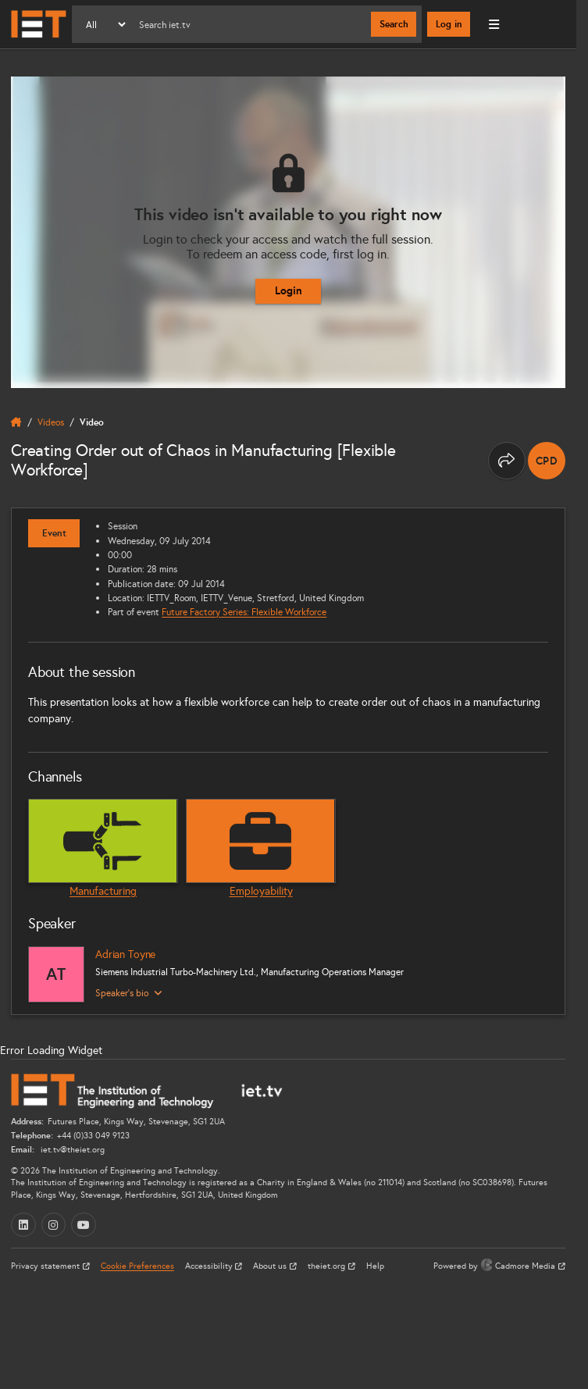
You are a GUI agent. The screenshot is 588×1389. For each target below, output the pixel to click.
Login (288, 290)
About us (271, 1266)
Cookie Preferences (137, 1266)
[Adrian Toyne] (56, 974)
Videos (50, 422)
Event (54, 533)
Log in (449, 24)
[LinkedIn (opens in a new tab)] (23, 1225)
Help (375, 1266)
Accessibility (210, 1266)
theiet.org (327, 1266)
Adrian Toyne (125, 954)
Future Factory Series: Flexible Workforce (244, 612)
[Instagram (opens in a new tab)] (53, 1225)
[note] (546, 460)
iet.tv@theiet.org (71, 1150)
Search (394, 24)
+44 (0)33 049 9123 (93, 1136)
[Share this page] (507, 460)
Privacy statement (46, 1266)
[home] (16, 422)
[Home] (38, 24)
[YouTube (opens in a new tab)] (83, 1225)
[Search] (249, 24)
